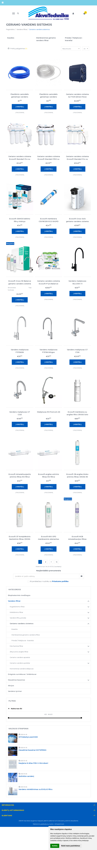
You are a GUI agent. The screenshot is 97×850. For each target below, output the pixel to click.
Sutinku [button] (55, 846)
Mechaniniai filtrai (16, 646)
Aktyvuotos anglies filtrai (19, 652)
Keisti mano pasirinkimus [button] (70, 846)
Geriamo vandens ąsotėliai (20, 663)
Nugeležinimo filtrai (17, 607)
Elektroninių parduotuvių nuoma (43, 824)
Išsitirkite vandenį (26, 776)
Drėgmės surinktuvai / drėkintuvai (22, 674)
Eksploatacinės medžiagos (19, 595)
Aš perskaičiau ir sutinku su (49, 581)
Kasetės (15, 629)
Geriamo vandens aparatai (20, 657)
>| (56, 562)
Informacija (8, 805)
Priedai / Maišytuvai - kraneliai (23, 640)
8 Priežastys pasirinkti (28, 737)
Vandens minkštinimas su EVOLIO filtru (35, 789)
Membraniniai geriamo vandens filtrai (26, 635)
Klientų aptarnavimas (13, 810)
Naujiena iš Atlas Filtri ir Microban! (33, 763)
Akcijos (11, 685)
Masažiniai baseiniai (16, 680)
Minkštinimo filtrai (16, 612)
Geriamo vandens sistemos (21, 623)
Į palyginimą (19, 112)
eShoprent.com (59, 824)
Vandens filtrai (14, 601)
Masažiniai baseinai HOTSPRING (32, 750)
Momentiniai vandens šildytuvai (21, 669)
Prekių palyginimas (17, 48)
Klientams (7, 815)
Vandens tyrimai (15, 691)
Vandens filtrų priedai (18, 618)
